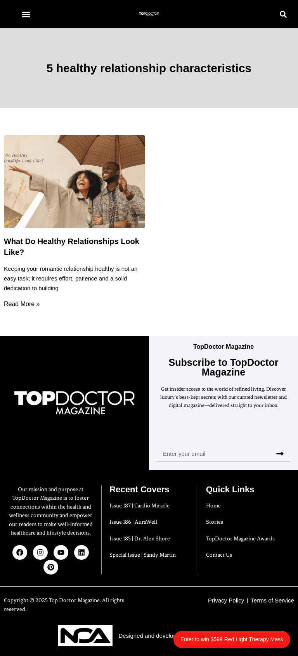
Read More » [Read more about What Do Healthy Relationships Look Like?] (22, 304)
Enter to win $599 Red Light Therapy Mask (231, 639)
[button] (25, 14)
